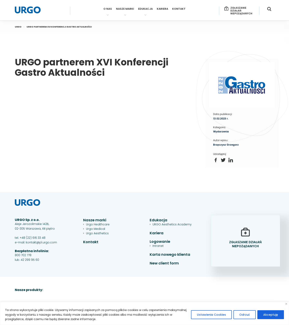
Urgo (18, 26)
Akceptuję (270, 315)
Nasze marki (125, 9)
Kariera (162, 9)
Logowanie (160, 242)
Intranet (158, 246)
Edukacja (145, 9)
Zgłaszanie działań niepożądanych (238, 10)
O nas (107, 9)
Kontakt (179, 9)
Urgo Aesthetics (97, 233)
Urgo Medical (95, 229)
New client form (164, 263)
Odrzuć (244, 315)
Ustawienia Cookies (211, 315)
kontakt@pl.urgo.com (41, 242)
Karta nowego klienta (170, 255)
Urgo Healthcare (98, 224)
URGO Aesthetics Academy (172, 224)
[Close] (286, 304)
